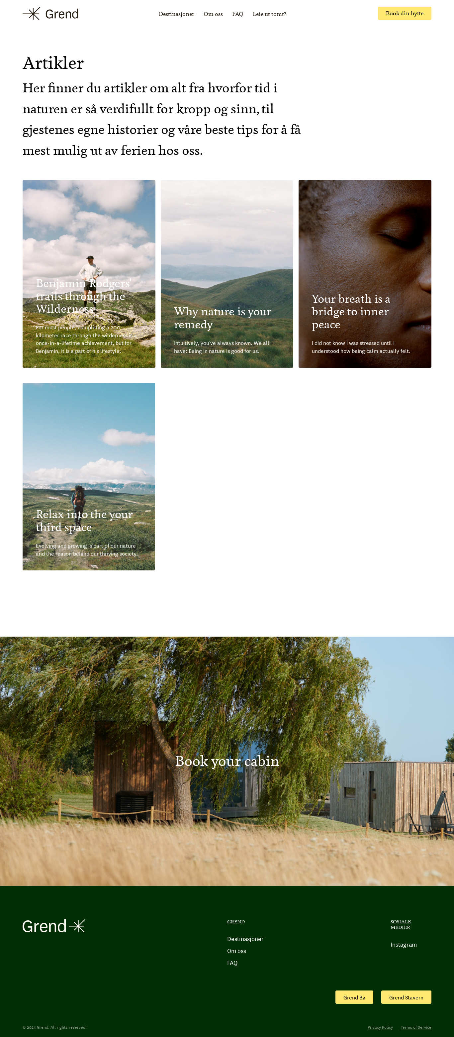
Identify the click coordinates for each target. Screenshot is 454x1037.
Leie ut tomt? (269, 14)
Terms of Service (416, 1027)
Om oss (213, 14)
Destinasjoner (176, 14)
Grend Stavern (406, 997)
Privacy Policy (380, 1027)
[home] (50, 13)
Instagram (404, 944)
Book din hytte (404, 13)
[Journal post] (89, 274)
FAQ (237, 14)
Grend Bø (354, 997)
